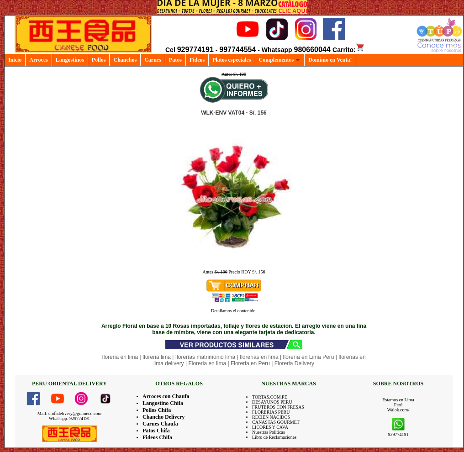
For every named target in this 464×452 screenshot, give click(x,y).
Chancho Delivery (163, 417)
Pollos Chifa (156, 410)
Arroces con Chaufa (165, 396)
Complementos (280, 60)
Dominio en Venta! (330, 60)
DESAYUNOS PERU (272, 402)
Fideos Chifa (157, 437)
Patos (175, 60)
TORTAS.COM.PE (269, 396)
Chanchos (125, 60)
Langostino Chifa (162, 403)
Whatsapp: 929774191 (69, 418)
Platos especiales (231, 60)
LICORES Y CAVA (270, 427)
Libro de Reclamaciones (274, 437)
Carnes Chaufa (160, 423)
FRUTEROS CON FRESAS (278, 407)
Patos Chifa (156, 430)
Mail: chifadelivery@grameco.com (69, 413)
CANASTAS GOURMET (276, 422)
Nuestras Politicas (268, 432)
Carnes (152, 60)
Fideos (197, 60)
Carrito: (348, 49)
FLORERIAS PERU (271, 412)
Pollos (99, 60)
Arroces (38, 60)
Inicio (14, 60)
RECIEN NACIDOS (271, 417)
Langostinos (70, 60)
